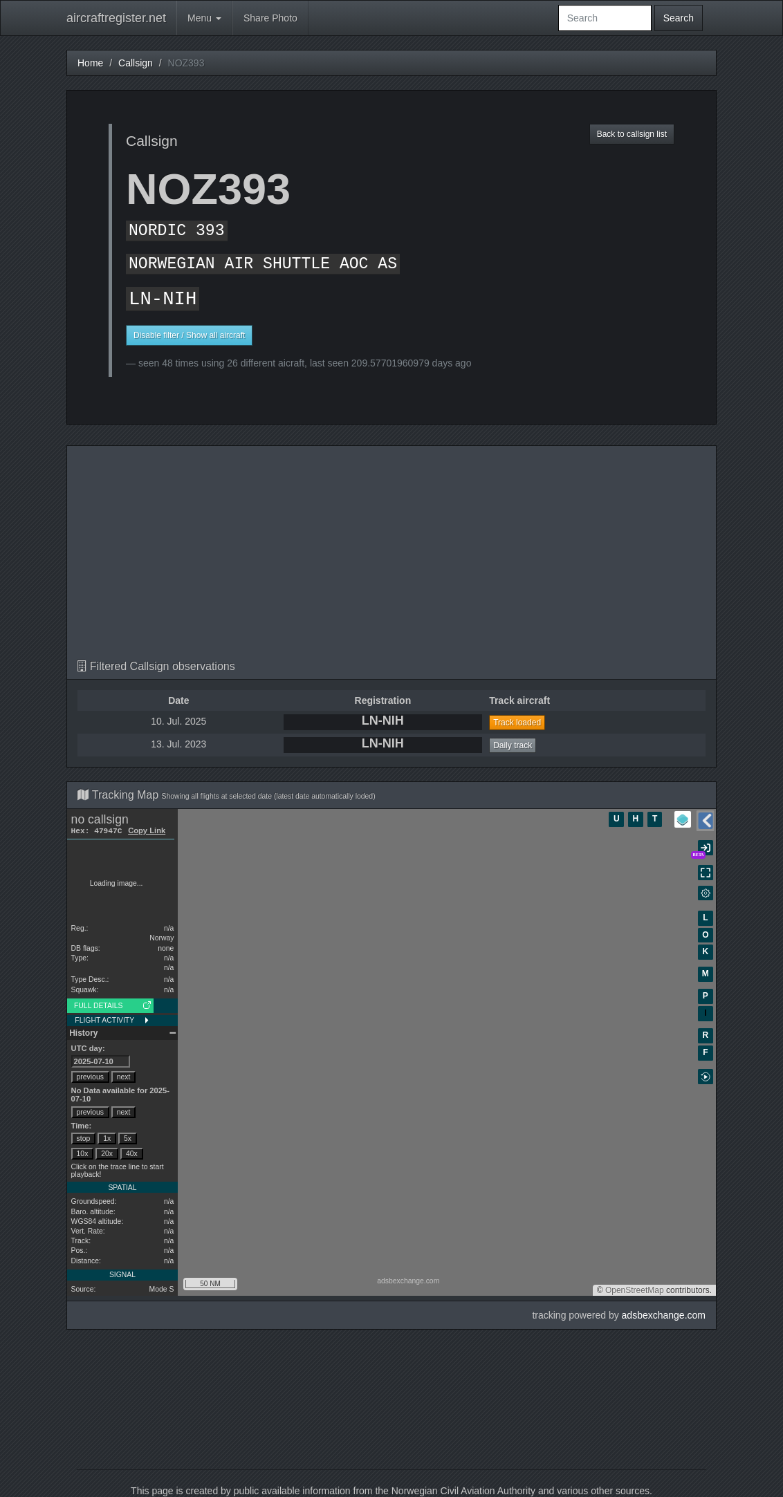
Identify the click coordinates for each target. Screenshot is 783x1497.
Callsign (135, 62)
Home (90, 62)
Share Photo (270, 18)
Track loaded (517, 722)
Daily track (512, 745)
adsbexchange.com (664, 1315)
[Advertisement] (391, 556)
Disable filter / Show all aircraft (189, 335)
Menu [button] (204, 18)
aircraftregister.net (116, 18)
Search (678, 18)
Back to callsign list (632, 134)
